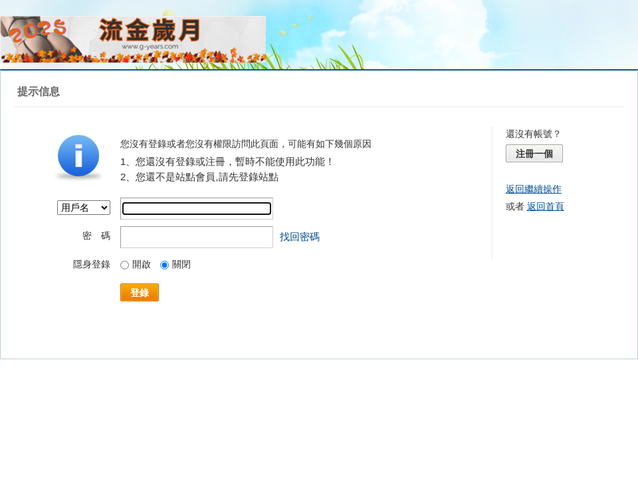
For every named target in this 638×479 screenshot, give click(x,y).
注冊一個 (534, 153)
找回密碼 (300, 236)
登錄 (139, 292)
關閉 (175, 264)
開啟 (135, 264)
